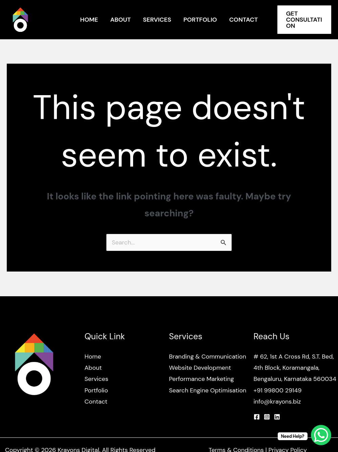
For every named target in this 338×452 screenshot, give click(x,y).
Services (157, 20)
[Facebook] (257, 417)
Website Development (200, 368)
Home (89, 20)
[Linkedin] (277, 417)
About (120, 20)
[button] (304, 19)
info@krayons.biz (277, 402)
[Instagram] (267, 417)
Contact (243, 20)
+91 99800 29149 (278, 390)
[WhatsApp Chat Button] (321, 435)
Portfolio (200, 20)
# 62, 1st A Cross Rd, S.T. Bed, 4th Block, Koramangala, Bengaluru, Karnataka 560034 (295, 367)
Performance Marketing (201, 379)
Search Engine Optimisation (208, 390)
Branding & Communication (208, 356)
